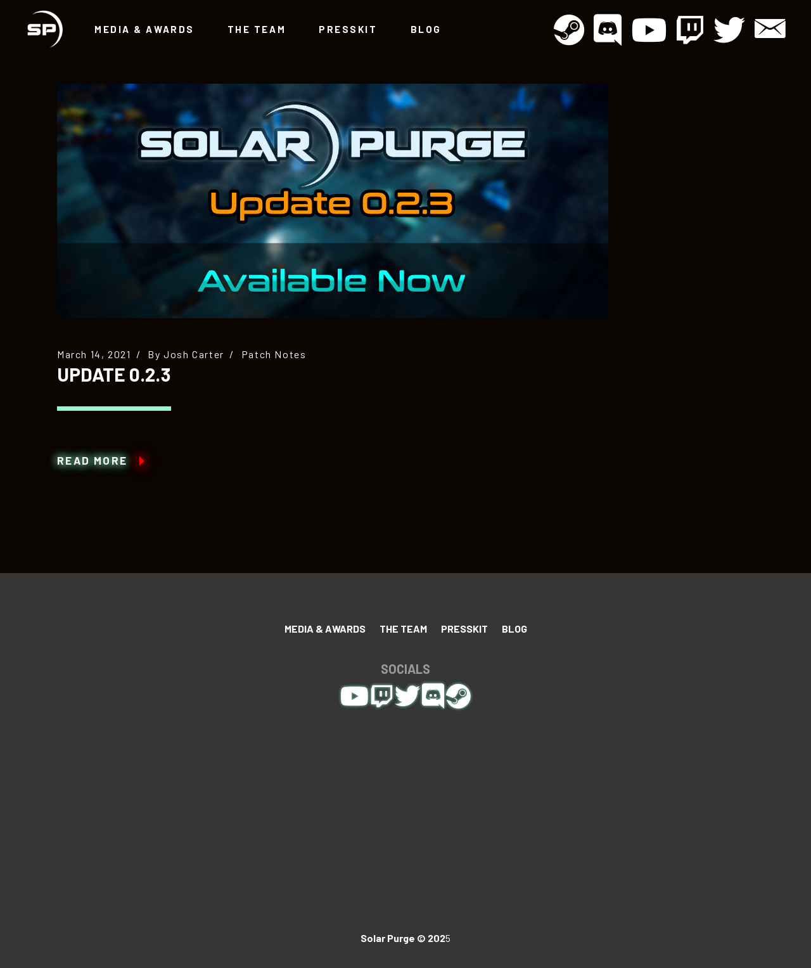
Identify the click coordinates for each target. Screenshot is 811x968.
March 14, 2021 (94, 354)
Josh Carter (193, 354)
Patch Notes (274, 354)
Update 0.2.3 (114, 374)
